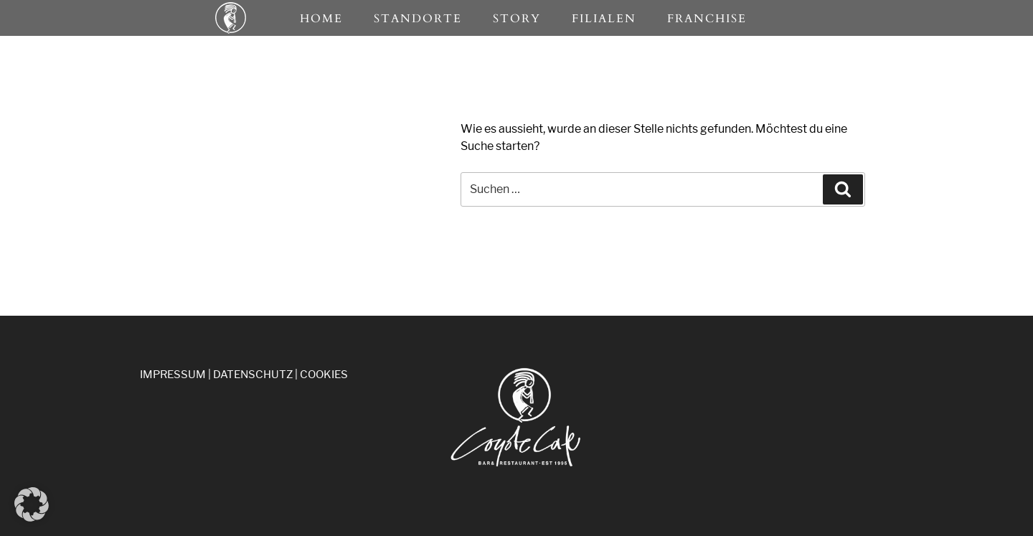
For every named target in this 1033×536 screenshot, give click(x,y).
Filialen (604, 19)
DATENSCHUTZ (253, 374)
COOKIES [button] (324, 374)
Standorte (418, 19)
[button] (31, 504)
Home (321, 19)
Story (517, 19)
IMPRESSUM (173, 374)
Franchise (707, 19)
